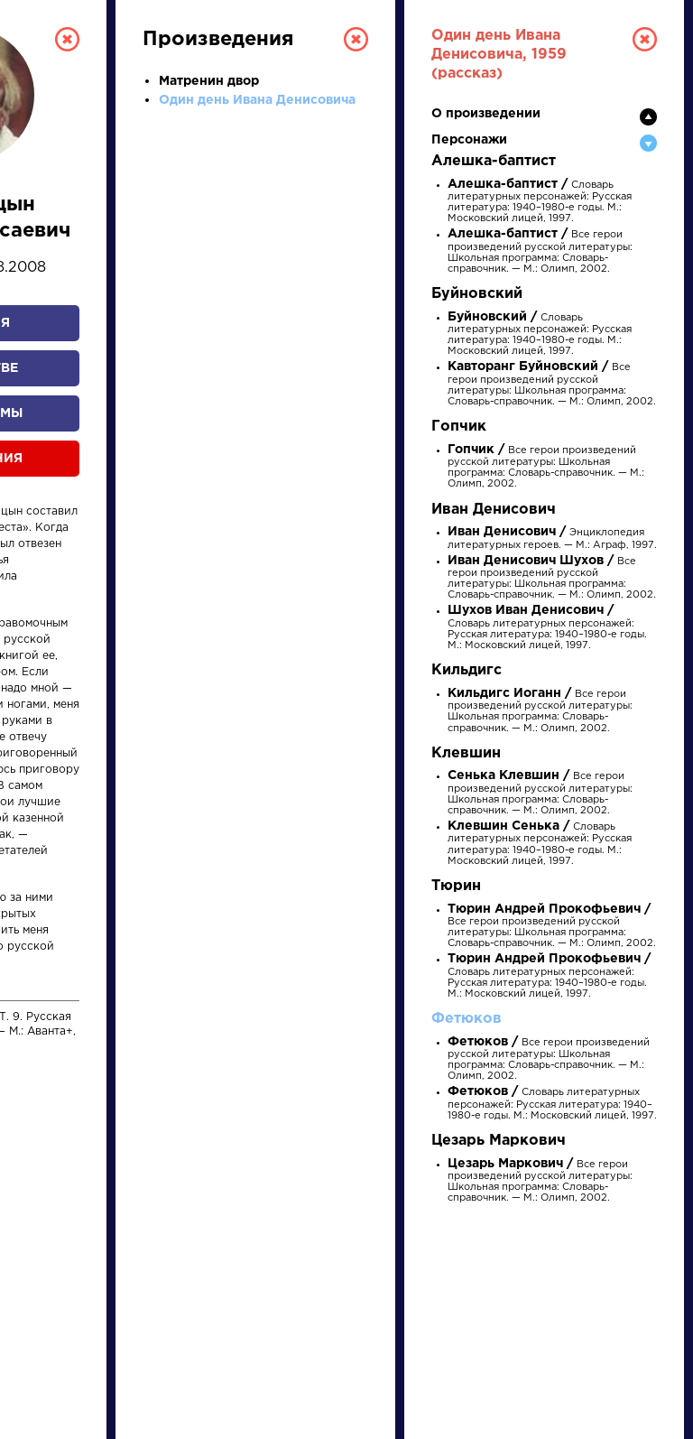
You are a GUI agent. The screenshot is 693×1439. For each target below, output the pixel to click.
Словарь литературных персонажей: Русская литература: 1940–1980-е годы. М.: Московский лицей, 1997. (552, 1103)
